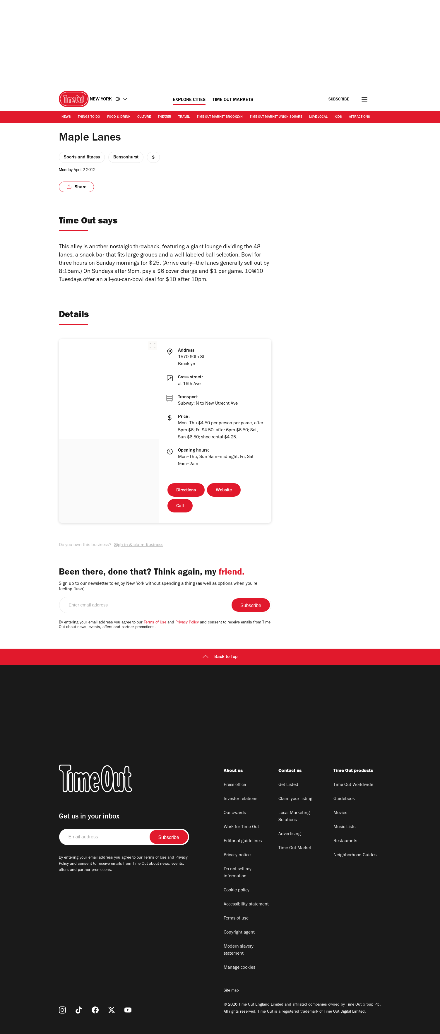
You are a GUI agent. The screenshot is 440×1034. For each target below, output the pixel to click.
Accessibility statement (246, 904)
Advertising (289, 834)
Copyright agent (239, 932)
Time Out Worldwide (353, 785)
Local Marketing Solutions (294, 817)
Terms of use (236, 918)
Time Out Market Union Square (276, 117)
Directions (186, 490)
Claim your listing (295, 799)
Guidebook (344, 799)
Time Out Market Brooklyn (220, 117)
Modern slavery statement (239, 950)
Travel (184, 117)
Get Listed (288, 785)
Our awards (235, 813)
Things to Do (89, 117)
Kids (338, 117)
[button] (152, 345)
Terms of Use (155, 623)
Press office (235, 785)
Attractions (359, 117)
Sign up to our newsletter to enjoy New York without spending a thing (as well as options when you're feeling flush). (158, 587)
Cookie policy (236, 890)
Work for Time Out (241, 827)
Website (224, 490)
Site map (231, 991)
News (66, 117)
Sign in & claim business (138, 545)
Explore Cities (189, 100)
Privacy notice (237, 855)
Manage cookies (239, 967)
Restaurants (345, 841)
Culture (144, 117)
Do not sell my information (237, 873)
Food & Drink (118, 117)
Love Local (318, 117)
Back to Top (220, 657)
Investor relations (240, 799)
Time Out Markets (233, 100)
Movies (340, 813)
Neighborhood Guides (354, 855)
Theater (164, 117)
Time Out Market (294, 848)
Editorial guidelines (243, 841)
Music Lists (344, 827)
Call (180, 506)
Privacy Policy (187, 623)
